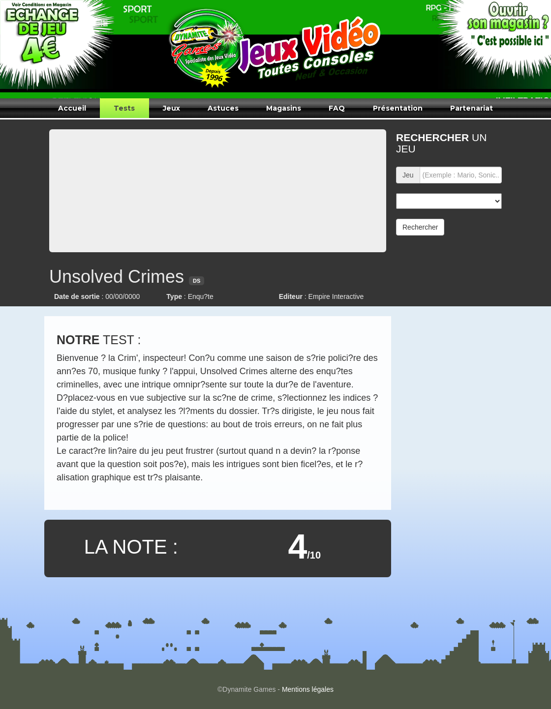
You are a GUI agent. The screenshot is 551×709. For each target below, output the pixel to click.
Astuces (223, 108)
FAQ (337, 108)
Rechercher (420, 227)
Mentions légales (308, 689)
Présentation (398, 108)
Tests (124, 108)
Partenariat (471, 108)
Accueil (72, 108)
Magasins (283, 108)
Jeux (171, 108)
